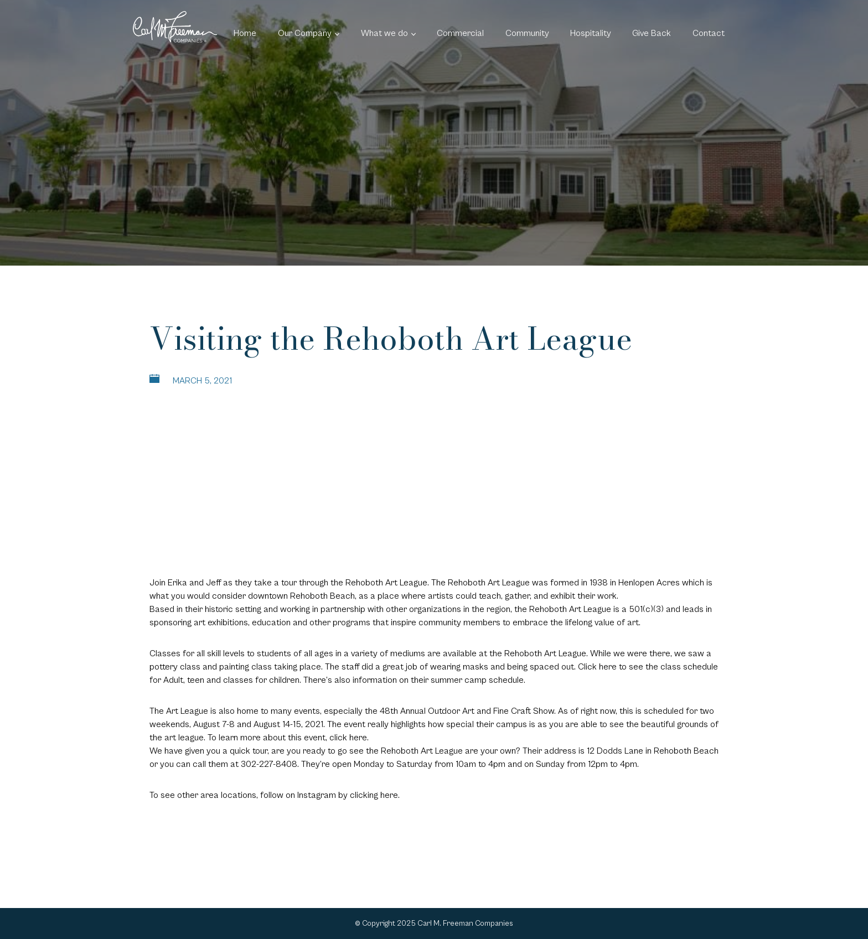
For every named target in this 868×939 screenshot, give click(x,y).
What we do (384, 33)
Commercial (460, 33)
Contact (709, 33)
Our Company (305, 33)
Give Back (651, 33)
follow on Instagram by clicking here (329, 795)
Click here (597, 667)
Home (245, 33)
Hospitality (590, 33)
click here (348, 738)
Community (527, 33)
